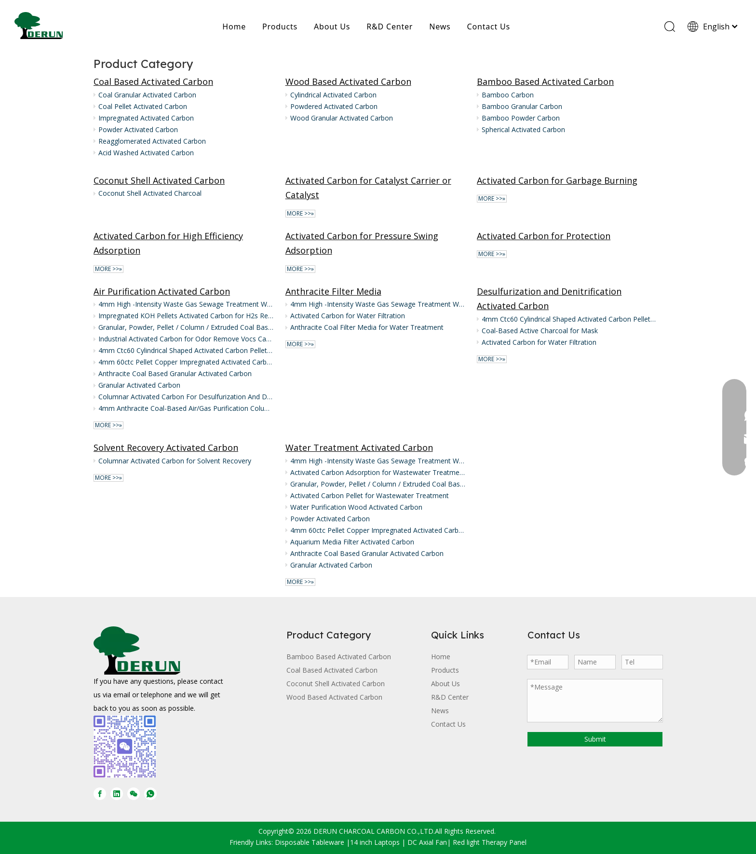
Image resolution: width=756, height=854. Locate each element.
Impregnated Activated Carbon (146, 117)
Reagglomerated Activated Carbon (152, 141)
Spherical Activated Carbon (523, 129)
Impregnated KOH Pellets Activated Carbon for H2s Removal (186, 315)
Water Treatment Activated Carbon (359, 447)
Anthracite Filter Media (333, 291)
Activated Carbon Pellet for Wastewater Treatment (369, 495)
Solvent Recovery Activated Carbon (166, 447)
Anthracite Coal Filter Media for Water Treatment (367, 327)
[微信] (133, 793)
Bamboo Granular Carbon (522, 106)
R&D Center (389, 26)
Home (234, 26)
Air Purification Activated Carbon (162, 291)
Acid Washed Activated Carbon (146, 152)
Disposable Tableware (309, 842)
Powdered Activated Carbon (334, 106)
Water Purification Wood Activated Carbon (356, 507)
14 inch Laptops (375, 842)
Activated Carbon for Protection (543, 236)
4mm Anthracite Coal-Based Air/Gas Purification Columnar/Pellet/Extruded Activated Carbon (186, 408)
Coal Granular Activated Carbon (147, 94)
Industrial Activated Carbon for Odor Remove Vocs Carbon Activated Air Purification (186, 338)
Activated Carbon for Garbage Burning (557, 180)
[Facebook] (100, 793)
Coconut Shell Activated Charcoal (150, 193)
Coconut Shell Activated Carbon (159, 180)
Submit (595, 739)
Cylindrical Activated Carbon (333, 94)
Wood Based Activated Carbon (348, 81)
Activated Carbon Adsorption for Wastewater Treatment (378, 472)
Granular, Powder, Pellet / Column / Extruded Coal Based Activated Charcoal (186, 327)
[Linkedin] (116, 793)
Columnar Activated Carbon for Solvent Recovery (174, 460)
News (439, 26)
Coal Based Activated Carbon (153, 81)
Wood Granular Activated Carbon (341, 117)
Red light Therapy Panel (489, 842)
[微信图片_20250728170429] (125, 746)
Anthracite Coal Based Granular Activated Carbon (175, 373)
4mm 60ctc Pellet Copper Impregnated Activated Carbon (186, 361)
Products (279, 26)
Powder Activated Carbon (138, 129)
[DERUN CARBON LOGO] (137, 650)
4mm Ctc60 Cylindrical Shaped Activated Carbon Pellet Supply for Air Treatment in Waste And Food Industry (186, 350)
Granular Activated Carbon (139, 385)
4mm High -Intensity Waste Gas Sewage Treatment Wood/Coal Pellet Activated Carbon (186, 304)
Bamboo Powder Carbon (521, 117)
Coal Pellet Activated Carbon (142, 106)
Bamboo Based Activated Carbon (545, 81)
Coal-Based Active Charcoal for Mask (540, 330)
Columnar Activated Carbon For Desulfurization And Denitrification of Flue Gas (186, 396)
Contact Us (488, 26)
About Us (332, 26)
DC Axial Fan (427, 842)
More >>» (300, 213)
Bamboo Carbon (508, 94)
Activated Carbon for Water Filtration (347, 315)
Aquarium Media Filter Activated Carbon (352, 541)
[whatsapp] (150, 793)
